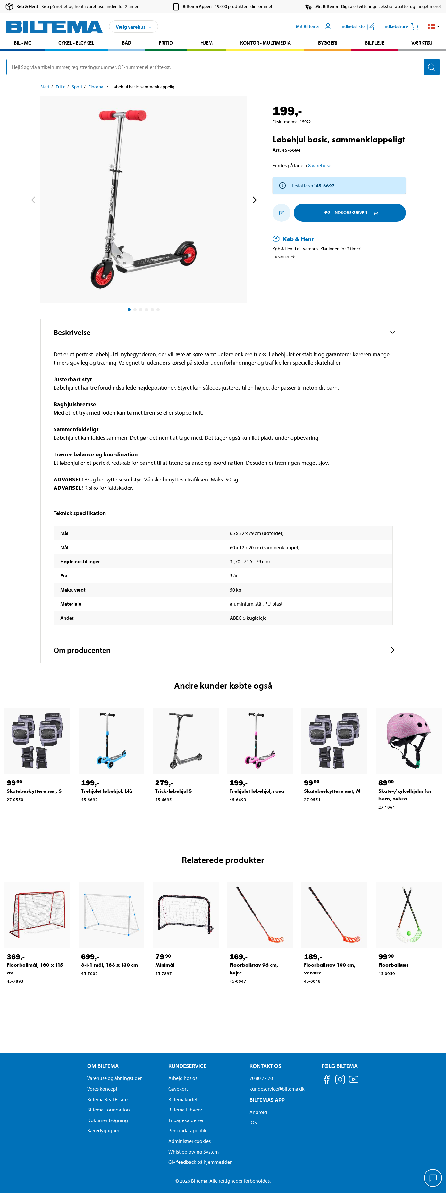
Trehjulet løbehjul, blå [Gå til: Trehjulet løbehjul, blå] (106, 791)
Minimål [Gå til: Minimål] (164, 965)
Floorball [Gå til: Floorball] (96, 87)
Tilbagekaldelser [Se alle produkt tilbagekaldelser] (186, 1120)
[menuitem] (22, 43)
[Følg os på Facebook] (327, 1080)
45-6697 (325, 185)
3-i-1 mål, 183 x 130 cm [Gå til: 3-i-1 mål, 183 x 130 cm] (109, 965)
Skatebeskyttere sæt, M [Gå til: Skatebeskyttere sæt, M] (332, 791)
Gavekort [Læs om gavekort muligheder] (178, 1088)
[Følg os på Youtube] (354, 1082)
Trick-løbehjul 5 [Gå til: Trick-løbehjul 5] (173, 791)
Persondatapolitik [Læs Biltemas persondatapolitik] (187, 1130)
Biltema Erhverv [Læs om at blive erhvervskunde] (185, 1109)
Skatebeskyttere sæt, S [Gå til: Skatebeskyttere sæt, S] (34, 791)
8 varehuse (319, 165)
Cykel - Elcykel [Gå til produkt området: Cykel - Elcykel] (76, 42)
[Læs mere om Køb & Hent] (333, 239)
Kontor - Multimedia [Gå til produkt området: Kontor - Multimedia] (265, 42)
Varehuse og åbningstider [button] (114, 1078)
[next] (254, 200)
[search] (223, 67)
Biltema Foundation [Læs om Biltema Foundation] (108, 1109)
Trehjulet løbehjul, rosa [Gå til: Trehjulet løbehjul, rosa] (257, 791)
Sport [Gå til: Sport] (77, 87)
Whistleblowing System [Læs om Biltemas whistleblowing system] (193, 1151)
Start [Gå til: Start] (45, 87)
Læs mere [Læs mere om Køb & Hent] (284, 256)
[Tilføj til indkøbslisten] (281, 213)
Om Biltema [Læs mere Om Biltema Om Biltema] (103, 1065)
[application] (433, 1178)
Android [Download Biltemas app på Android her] (258, 1112)
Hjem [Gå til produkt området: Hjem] (206, 42)
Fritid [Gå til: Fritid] (61, 87)
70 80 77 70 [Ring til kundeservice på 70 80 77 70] (261, 1078)
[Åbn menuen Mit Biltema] (314, 26)
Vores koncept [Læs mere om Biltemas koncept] (102, 1088)
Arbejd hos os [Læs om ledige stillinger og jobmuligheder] (182, 1078)
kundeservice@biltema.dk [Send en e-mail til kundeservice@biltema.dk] (277, 1088)
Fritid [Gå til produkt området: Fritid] (166, 42)
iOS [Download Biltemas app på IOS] (253, 1122)
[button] (434, 26)
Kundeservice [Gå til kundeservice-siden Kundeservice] (187, 1065)
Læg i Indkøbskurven (349, 212)
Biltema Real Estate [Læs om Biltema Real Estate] (107, 1099)
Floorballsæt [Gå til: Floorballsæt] (393, 965)
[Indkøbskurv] (401, 26)
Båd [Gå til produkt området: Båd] (126, 42)
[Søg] (432, 67)
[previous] (33, 200)
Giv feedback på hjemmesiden (200, 1162)
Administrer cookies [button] (189, 1141)
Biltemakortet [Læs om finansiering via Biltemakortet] (183, 1099)
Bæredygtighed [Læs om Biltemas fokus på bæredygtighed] (104, 1130)
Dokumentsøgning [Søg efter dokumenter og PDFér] (107, 1120)
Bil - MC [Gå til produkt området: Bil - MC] (22, 42)
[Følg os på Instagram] (340, 1080)
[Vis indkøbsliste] (357, 26)
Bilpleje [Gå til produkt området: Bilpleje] (374, 42)
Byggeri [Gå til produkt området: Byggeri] (327, 42)
